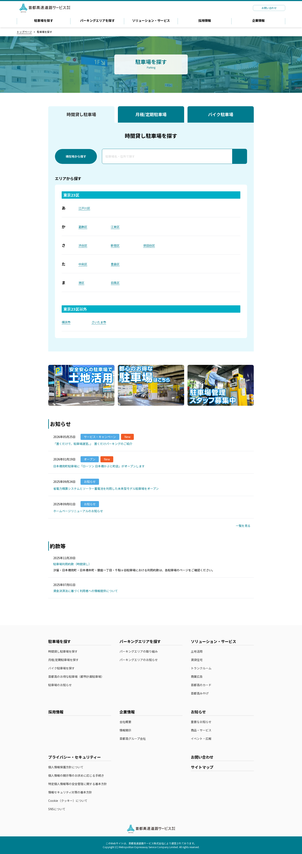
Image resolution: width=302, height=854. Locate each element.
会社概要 (125, 722)
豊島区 (115, 264)
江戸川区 (84, 208)
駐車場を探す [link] (44, 32)
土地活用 (197, 651)
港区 (81, 283)
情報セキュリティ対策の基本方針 (70, 792)
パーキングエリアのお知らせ (139, 660)
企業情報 (258, 20)
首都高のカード (203, 685)
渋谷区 (82, 245)
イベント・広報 (201, 738)
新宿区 (115, 245)
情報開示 (125, 730)
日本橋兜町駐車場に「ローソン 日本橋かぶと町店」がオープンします (99, 466)
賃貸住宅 (197, 660)
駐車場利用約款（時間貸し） (74, 564)
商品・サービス (201, 730)
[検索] (239, 156)
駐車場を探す (43, 20)
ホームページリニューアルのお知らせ (78, 511)
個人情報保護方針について (65, 767)
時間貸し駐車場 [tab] (81, 114)
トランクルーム (201, 668)
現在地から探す (76, 156)
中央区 (82, 264)
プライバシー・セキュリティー (74, 757)
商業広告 (197, 676)
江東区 (115, 227)
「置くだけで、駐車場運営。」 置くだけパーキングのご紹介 (92, 444)
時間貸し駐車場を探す (63, 651)
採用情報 (204, 20)
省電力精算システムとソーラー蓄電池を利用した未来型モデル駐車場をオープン (106, 488)
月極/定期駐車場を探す (63, 660)
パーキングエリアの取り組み (139, 651)
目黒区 (115, 283)
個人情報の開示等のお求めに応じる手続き (76, 775)
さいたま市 (98, 322)
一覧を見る (245, 526)
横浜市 (66, 322)
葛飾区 (82, 227)
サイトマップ (202, 767)
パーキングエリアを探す (97, 20)
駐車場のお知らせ (60, 685)
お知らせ (198, 711)
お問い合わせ (202, 757)
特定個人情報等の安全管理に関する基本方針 (77, 784)
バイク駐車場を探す (61, 668)
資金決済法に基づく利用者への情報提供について (87, 591)
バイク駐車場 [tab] (220, 114)
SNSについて (56, 809)
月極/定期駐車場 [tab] (151, 114)
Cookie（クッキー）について (67, 800)
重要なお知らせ (201, 722)
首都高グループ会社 (133, 738)
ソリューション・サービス (151, 20)
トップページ (24, 32)
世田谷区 (149, 245)
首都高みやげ (202, 693)
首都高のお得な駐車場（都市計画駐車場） (76, 676)
